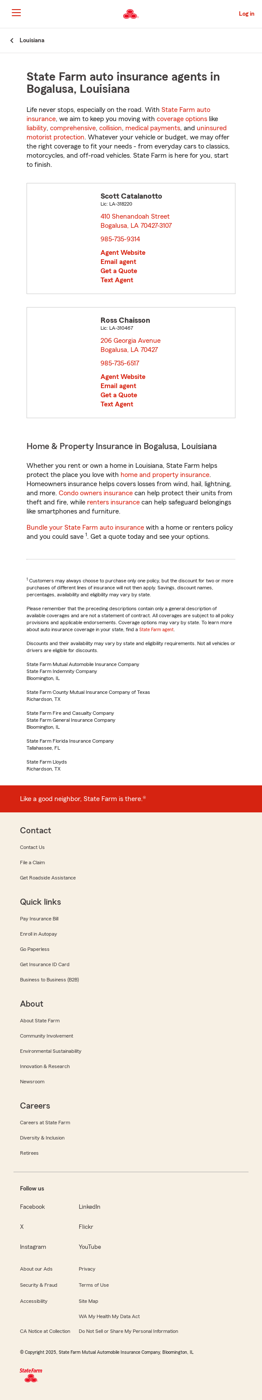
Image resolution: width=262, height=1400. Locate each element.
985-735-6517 (120, 363)
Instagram (33, 1247)
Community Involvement (46, 1035)
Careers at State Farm (45, 1122)
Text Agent (117, 280)
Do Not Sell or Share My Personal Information (128, 1331)
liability (37, 128)
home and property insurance (165, 474)
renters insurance (113, 502)
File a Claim (32, 862)
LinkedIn (90, 1207)
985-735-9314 (120, 239)
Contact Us (32, 847)
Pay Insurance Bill (39, 918)
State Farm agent (156, 629)
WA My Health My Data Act (109, 1316)
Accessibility (33, 1301)
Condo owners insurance (96, 493)
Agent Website (123, 252)
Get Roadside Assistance (48, 877)
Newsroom (32, 1081)
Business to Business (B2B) (49, 979)
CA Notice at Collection (45, 1331)
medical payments (152, 128)
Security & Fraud (38, 1285)
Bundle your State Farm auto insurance (85, 527)
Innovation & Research (45, 1066)
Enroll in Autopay (38, 934)
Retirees (29, 1153)
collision (110, 128)
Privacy (87, 1268)
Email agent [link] (118, 261)
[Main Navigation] (16, 12)
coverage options (182, 118)
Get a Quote (119, 270)
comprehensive (73, 128)
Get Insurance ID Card (45, 964)
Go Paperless (35, 949)
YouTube (90, 1247)
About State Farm (40, 1020)
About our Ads (36, 1268)
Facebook (32, 1207)
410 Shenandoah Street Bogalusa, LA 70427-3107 (137, 221)
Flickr (86, 1227)
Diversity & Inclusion (42, 1137)
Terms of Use (94, 1285)
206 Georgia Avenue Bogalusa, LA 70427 (131, 345)
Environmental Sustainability (50, 1051)
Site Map (88, 1301)
